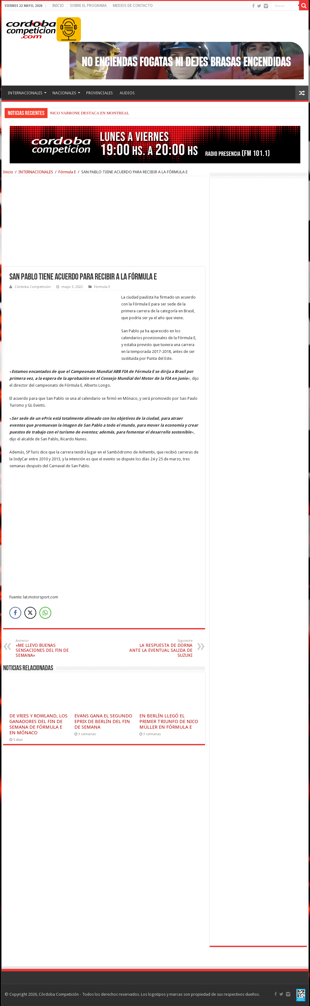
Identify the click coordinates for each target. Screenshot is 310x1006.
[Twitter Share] (30, 613)
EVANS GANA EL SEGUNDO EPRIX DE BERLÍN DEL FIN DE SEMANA (103, 721)
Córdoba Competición (33, 287)
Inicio (8, 172)
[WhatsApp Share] (45, 613)
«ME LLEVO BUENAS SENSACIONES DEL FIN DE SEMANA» (48, 648)
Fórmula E (67, 172)
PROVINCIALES (99, 93)
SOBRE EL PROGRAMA (88, 5)
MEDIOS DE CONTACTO (133, 5)
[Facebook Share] (15, 613)
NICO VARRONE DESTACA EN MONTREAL (89, 113)
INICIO (58, 5)
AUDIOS (127, 93)
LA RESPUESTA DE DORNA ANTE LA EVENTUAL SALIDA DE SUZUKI (160, 648)
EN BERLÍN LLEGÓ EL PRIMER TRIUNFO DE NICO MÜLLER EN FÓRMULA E (168, 721)
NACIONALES (64, 93)
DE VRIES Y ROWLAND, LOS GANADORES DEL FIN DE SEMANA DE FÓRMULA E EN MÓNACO (38, 724)
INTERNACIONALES (25, 93)
